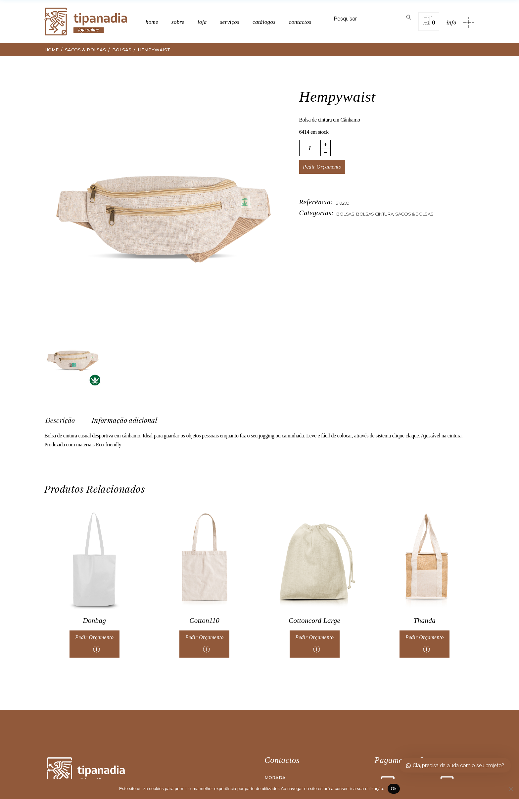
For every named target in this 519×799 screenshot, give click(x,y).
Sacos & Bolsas (414, 214)
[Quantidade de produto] (310, 148)
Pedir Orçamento (322, 167)
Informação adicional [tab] (124, 420)
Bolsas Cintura (375, 214)
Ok (394, 788)
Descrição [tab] (60, 420)
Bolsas (345, 214)
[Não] (510, 788)
